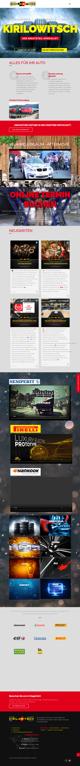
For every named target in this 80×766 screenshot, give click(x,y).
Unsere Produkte (54, 728)
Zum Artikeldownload (20, 129)
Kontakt (43, 730)
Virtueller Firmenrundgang (55, 730)
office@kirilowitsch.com (32, 748)
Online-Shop (64, 728)
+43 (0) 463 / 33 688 (33, 744)
